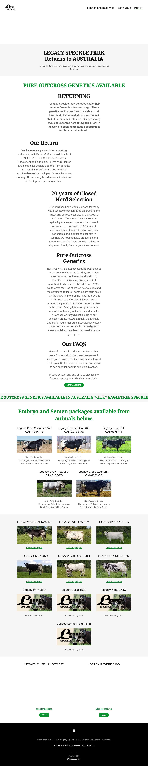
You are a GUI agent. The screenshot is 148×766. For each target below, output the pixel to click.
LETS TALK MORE (74, 385)
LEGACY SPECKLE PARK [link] (101, 8)
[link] (10, 7)
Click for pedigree (34, 548)
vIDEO (44, 715)
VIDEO (103, 715)
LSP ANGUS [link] (124, 8)
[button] (138, 8)
